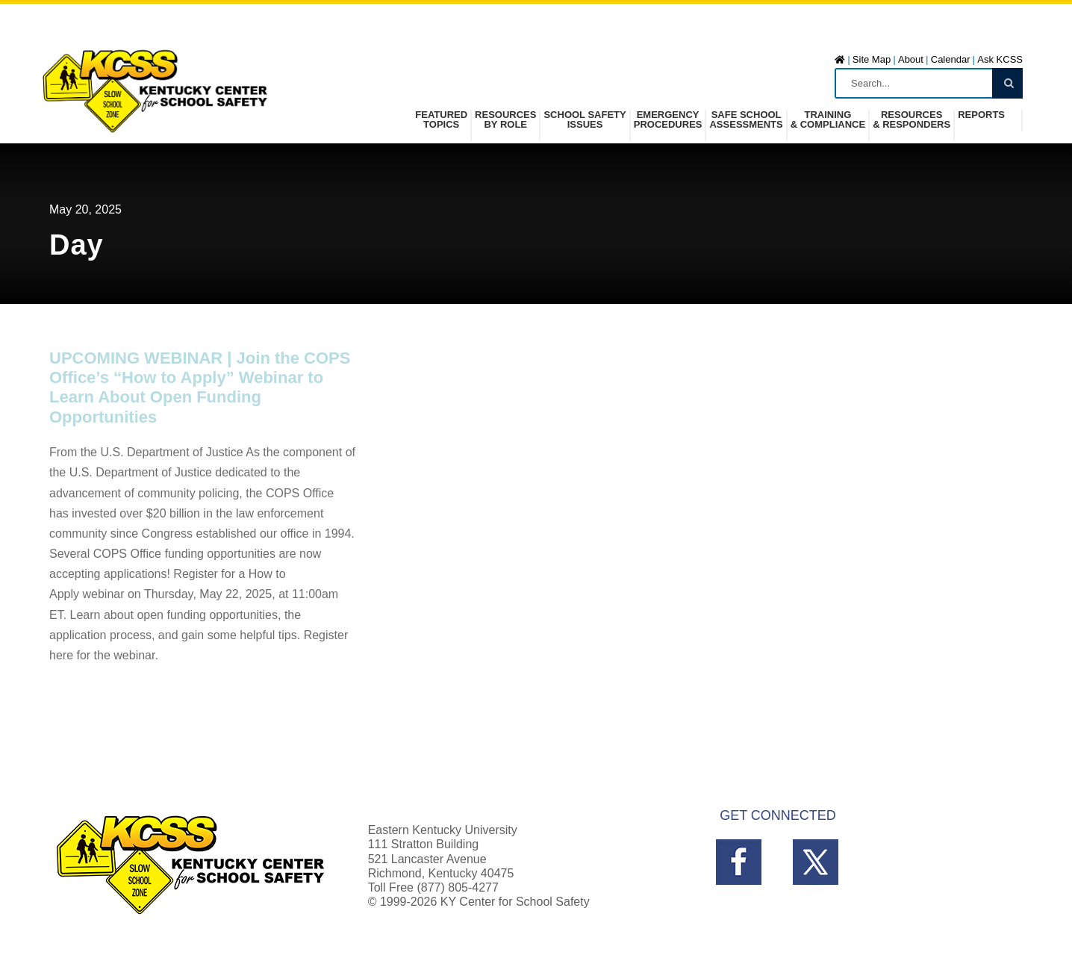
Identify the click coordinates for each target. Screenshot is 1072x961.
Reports (981, 115)
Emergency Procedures (668, 120)
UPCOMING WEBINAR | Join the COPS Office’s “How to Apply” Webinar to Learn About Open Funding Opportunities (199, 387)
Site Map (872, 59)
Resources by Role (505, 120)
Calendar (950, 59)
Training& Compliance (828, 120)
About (910, 59)
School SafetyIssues (584, 120)
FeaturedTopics (441, 120)
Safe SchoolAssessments (745, 120)
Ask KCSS (1000, 59)
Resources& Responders (911, 120)
